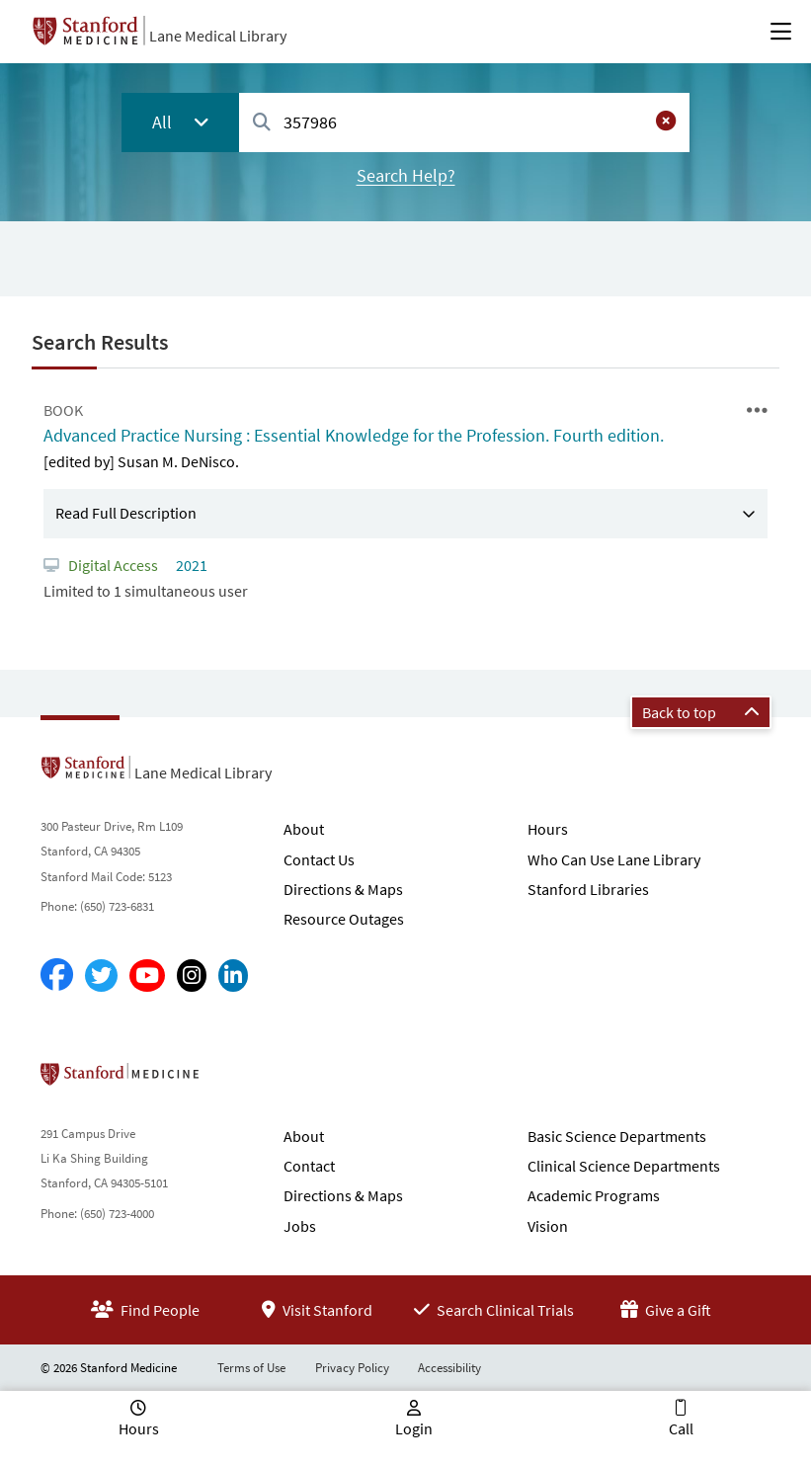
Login (414, 1428)
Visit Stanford (317, 1310)
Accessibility (449, 1367)
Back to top (701, 712)
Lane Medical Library (217, 35)
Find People (145, 1310)
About (304, 829)
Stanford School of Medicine (233, 1080)
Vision (547, 1226)
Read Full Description (126, 513)
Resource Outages (344, 919)
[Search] (262, 123)
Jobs (300, 1226)
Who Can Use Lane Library (613, 859)
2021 (190, 565)
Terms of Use (251, 1367)
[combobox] (464, 122)
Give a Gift (665, 1310)
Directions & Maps (343, 889)
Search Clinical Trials (494, 1310)
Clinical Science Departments (623, 1166)
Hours (547, 829)
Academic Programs (593, 1195)
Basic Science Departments (616, 1136)
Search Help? (406, 175)
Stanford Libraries (588, 889)
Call (681, 1428)
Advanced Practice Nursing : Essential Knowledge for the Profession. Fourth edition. (353, 435)
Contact (309, 1166)
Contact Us (319, 859)
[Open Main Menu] (781, 31)
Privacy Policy (352, 1367)
